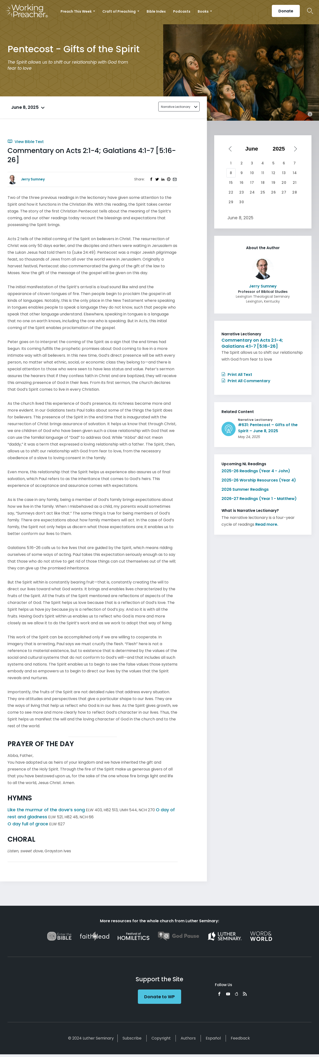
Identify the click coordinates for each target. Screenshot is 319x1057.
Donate (285, 11)
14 (295, 172)
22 (231, 192)
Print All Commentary (246, 381)
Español (213, 1038)
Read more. (266, 524)
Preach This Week (76, 11)
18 (263, 182)
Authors (188, 1038)
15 (231, 182)
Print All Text (237, 374)
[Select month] (253, 149)
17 (252, 182)
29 (231, 202)
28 (294, 192)
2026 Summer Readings (245, 489)
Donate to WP (159, 997)
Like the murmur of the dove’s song (46, 810)
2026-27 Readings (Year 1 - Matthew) (259, 498)
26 (273, 192)
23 (241, 192)
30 (241, 202)
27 (284, 192)
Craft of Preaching (119, 11)
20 (284, 182)
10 (252, 172)
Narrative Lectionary (175, 107)
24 (252, 192)
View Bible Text (26, 141)
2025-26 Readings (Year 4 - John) (256, 471)
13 (284, 172)
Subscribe (132, 1038)
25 (262, 192)
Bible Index (156, 11)
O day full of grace (28, 824)
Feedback (240, 1038)
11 (262, 172)
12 (273, 172)
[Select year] (280, 149)
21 (295, 182)
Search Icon (310, 11)
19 (273, 182)
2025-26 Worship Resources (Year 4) (259, 480)
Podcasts (181, 11)
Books (203, 11)
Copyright (161, 1038)
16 (242, 182)
